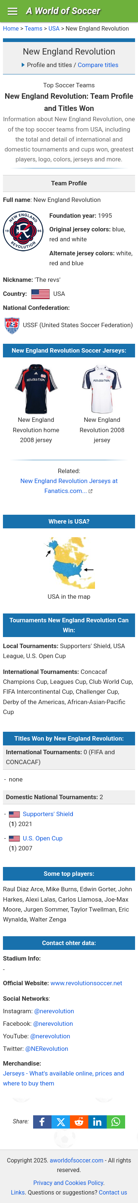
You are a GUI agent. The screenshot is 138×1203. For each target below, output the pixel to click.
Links (18, 1192)
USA (54, 28)
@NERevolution (46, 1048)
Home (11, 28)
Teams (33, 28)
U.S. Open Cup (43, 838)
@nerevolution (54, 1011)
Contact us (113, 1192)
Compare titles (98, 65)
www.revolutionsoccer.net (86, 983)
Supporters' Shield (48, 814)
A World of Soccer (63, 10)
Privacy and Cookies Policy (68, 1182)
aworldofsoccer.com (76, 1160)
